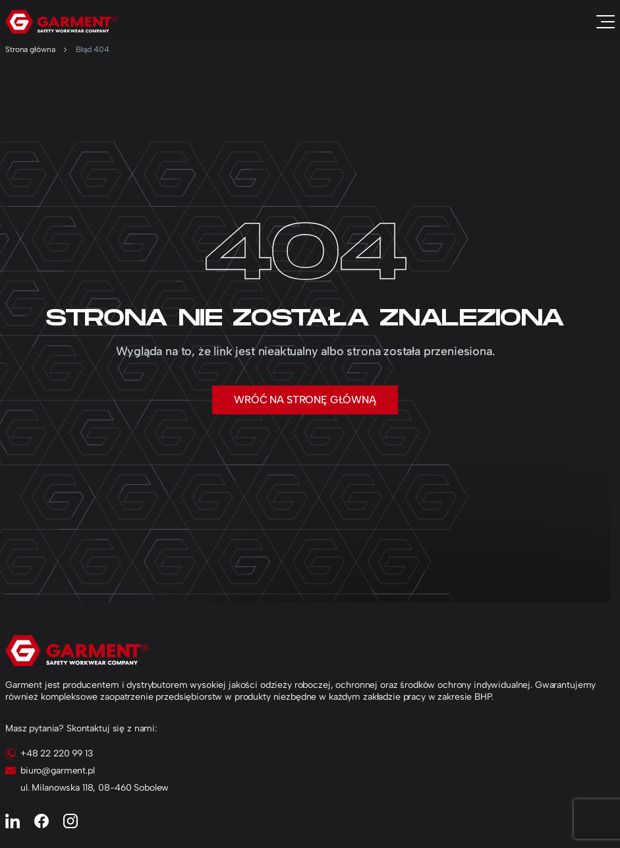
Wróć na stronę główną (305, 399)
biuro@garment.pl (57, 770)
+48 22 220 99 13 (56, 753)
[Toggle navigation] (605, 21)
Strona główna (30, 49)
